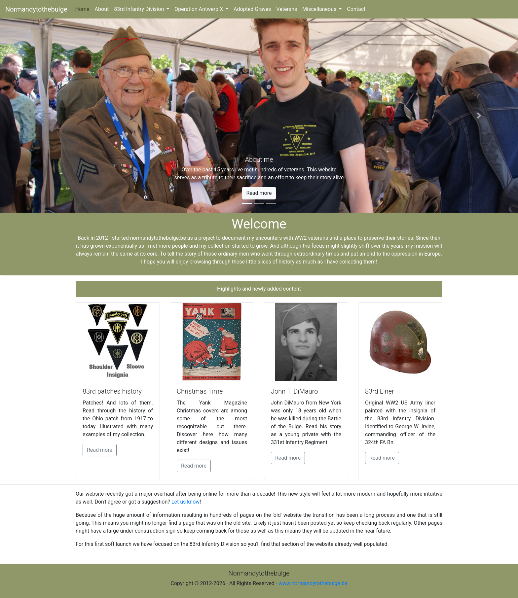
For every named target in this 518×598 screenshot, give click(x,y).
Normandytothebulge (36, 9)
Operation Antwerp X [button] (199, 9)
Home (83, 8)
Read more (99, 450)
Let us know (185, 502)
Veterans (286, 9)
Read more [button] (259, 193)
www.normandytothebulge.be (312, 583)
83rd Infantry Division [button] (139, 9)
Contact (356, 9)
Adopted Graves (252, 9)
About (102, 9)
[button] (39, 115)
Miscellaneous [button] (320, 9)
